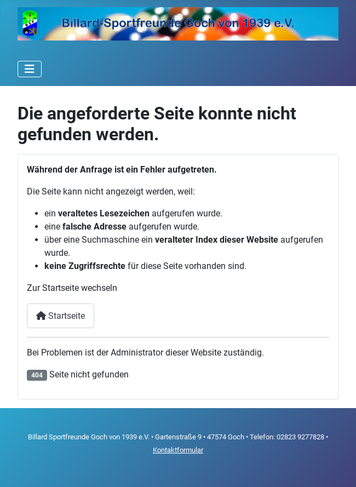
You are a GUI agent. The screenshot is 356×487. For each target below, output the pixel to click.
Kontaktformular (178, 450)
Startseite (60, 316)
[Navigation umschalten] (30, 69)
